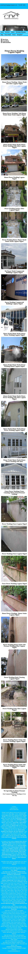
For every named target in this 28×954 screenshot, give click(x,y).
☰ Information (6, 42)
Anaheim (4, 880)
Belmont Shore (19, 841)
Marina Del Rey (22, 850)
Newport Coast (12, 826)
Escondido (13, 873)
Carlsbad (3, 873)
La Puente (15, 848)
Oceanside (24, 873)
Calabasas (4, 844)
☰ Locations (5, 41)
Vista (14, 874)
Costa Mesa (20, 881)
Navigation (20, 34)
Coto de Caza (15, 816)
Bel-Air (25, 841)
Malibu (7, 850)
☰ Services (4, 39)
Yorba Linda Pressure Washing (8, 837)
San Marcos (10, 874)
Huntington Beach (21, 819)
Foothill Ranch (18, 818)
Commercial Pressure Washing (14, 946)
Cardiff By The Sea (20, 871)
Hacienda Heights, (22, 845)
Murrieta (15, 863)
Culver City (4, 845)
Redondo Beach (22, 852)
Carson (9, 844)
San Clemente (9, 831)
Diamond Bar (10, 845)
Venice (5, 857)
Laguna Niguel (22, 822)
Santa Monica (13, 855)
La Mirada (10, 848)
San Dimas (23, 854)
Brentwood (18, 842)
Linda (24, 835)
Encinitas (8, 873)
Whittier (14, 858)
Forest (14, 824)
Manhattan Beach (14, 850)
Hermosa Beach (15, 847)
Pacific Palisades (14, 851)
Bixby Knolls (12, 842)
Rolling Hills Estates (7, 854)
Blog (2, 34)
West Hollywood (22, 857)
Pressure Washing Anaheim (7, 903)
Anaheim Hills (22, 814)
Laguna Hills (15, 822)
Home (2, 32)
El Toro (13, 818)
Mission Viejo (15, 825)
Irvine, (11, 821)
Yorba (21, 835)
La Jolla (19, 873)
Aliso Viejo (11, 814)
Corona (16, 861)
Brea (7, 815)
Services (7, 32)
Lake (11, 824)
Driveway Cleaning (20, 32)
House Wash (8, 34)
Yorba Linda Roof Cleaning (18, 902)
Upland (15, 870)
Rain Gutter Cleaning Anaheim (8, 907)
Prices (14, 34)
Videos (12, 32)
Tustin (7, 835)
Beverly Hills (5, 842)
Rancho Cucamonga (21, 868)
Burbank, (23, 842)
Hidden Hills (22, 847)
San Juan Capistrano (19, 831)
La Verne (21, 848)
